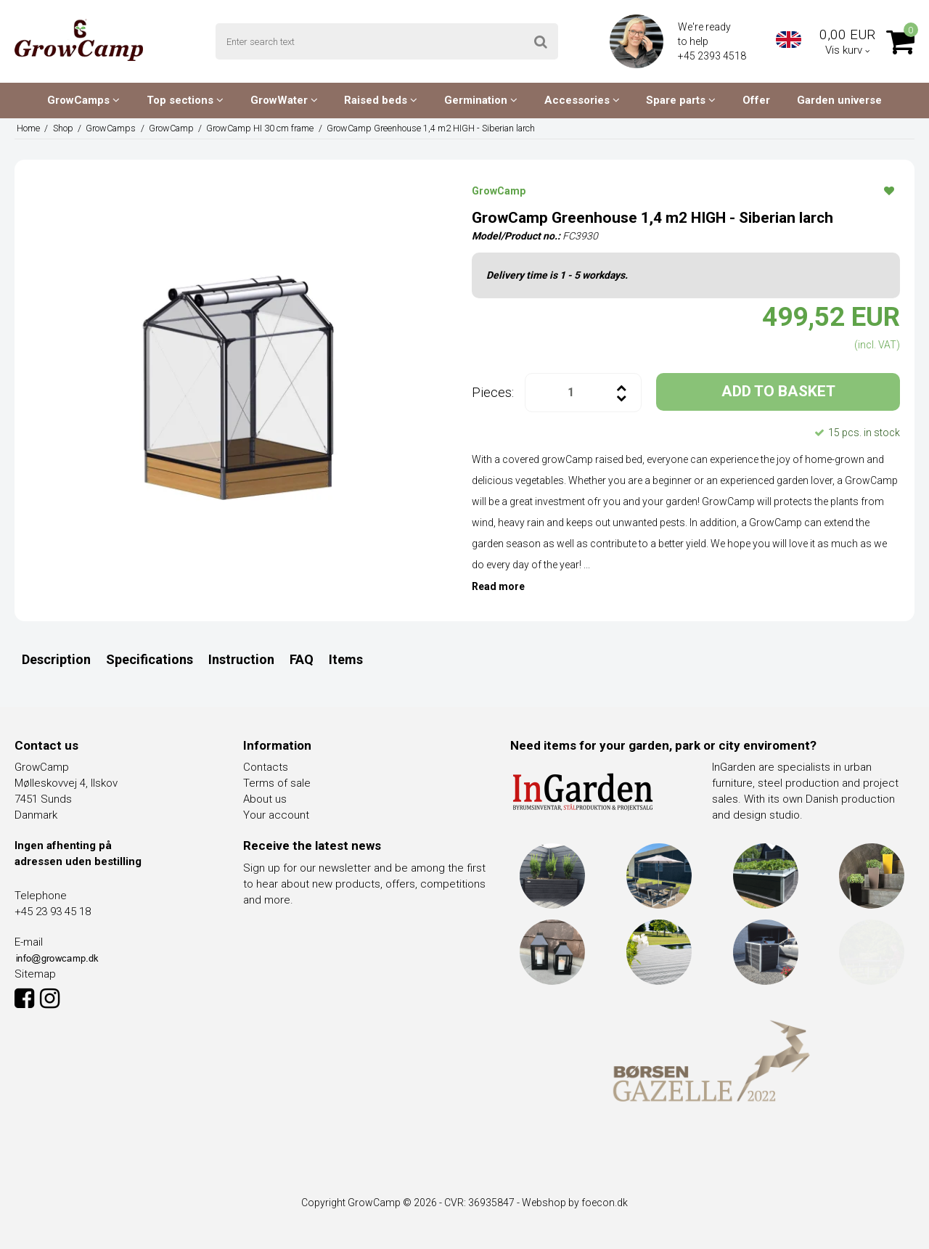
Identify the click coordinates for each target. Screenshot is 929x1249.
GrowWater (284, 100)
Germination (480, 100)
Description (56, 659)
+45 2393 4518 (713, 56)
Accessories (582, 100)
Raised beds (380, 100)
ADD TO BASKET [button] (778, 391)
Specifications (149, 659)
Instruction (241, 659)
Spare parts (681, 100)
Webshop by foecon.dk (575, 1202)
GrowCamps (83, 100)
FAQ (302, 659)
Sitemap (35, 973)
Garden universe (839, 100)
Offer (756, 100)
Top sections (185, 100)
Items (346, 659)
